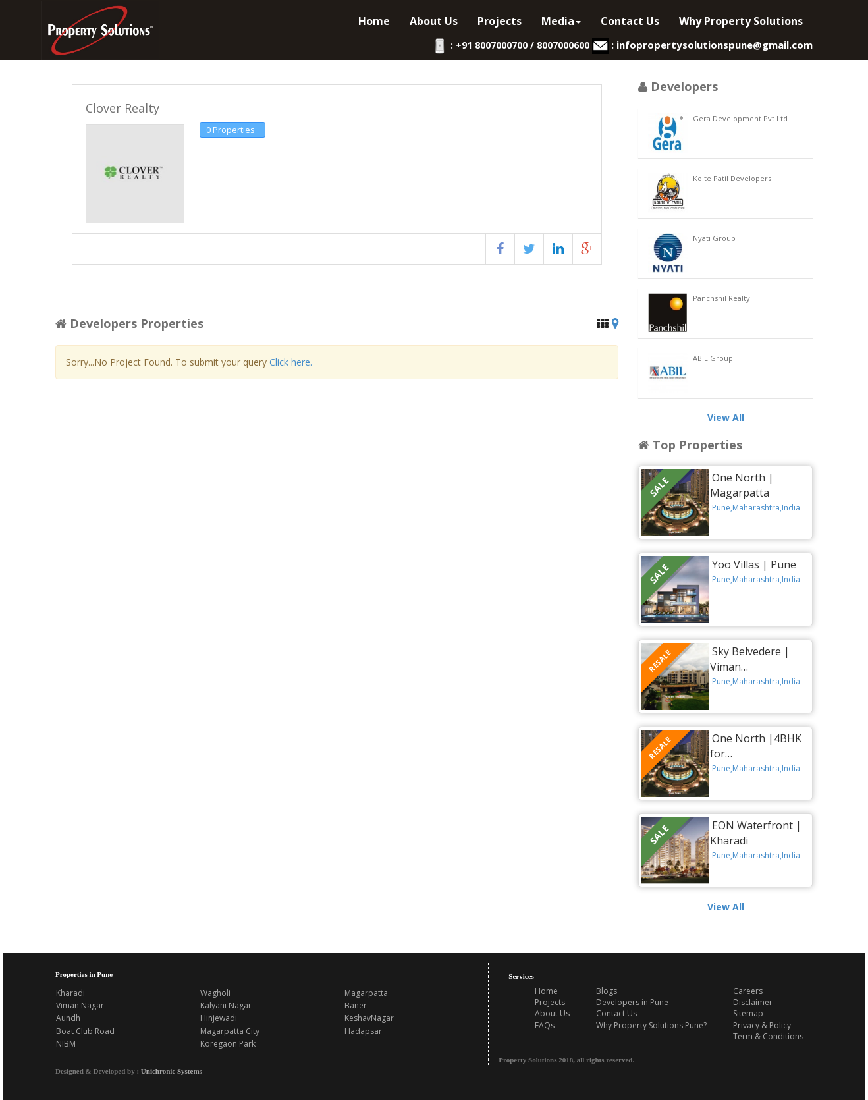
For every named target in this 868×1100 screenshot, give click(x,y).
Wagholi (215, 993)
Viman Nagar (80, 1005)
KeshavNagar (369, 1018)
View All (725, 417)
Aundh (68, 1018)
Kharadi (70, 993)
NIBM (66, 1043)
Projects (499, 21)
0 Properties (230, 130)
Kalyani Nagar (226, 1005)
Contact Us (630, 21)
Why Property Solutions (741, 21)
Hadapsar (363, 1031)
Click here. (290, 362)
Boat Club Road (85, 1031)
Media (561, 21)
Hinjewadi (218, 1018)
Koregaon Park (228, 1043)
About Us (434, 21)
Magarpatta (366, 993)
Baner (355, 1005)
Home (374, 21)
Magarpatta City (229, 1031)
